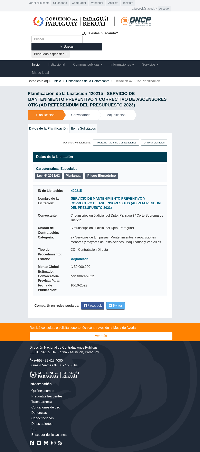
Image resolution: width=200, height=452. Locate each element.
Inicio (36, 64)
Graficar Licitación (154, 142)
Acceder (164, 8)
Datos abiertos (42, 423)
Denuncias (39, 412)
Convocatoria (81, 115)
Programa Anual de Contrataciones (116, 142)
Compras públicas (87, 64)
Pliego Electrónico (101, 175)
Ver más (101, 336)
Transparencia (41, 402)
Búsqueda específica (50, 54)
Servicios (150, 64)
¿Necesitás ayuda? (144, 8)
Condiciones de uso (45, 407)
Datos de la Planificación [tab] (48, 128)
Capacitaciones (42, 418)
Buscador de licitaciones (49, 434)
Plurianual (73, 175)
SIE (34, 429)
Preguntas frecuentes (47, 396)
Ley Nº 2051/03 (48, 175)
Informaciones (122, 64)
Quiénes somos (42, 391)
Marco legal (40, 72)
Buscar (67, 46)
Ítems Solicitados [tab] (83, 128)
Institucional (56, 64)
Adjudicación (116, 115)
